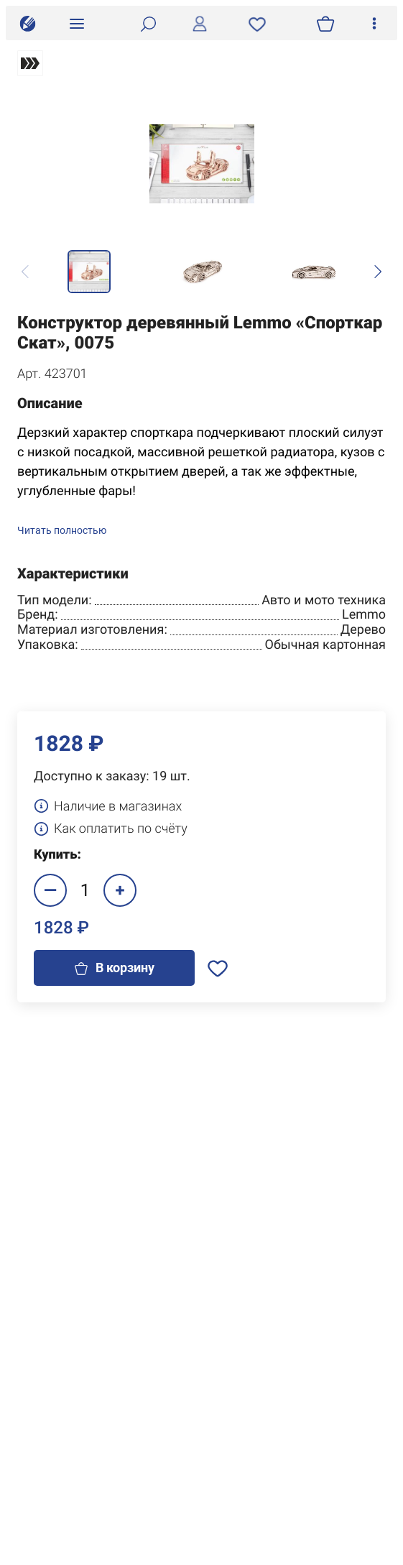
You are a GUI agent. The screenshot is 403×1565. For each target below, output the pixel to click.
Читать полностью (61, 530)
